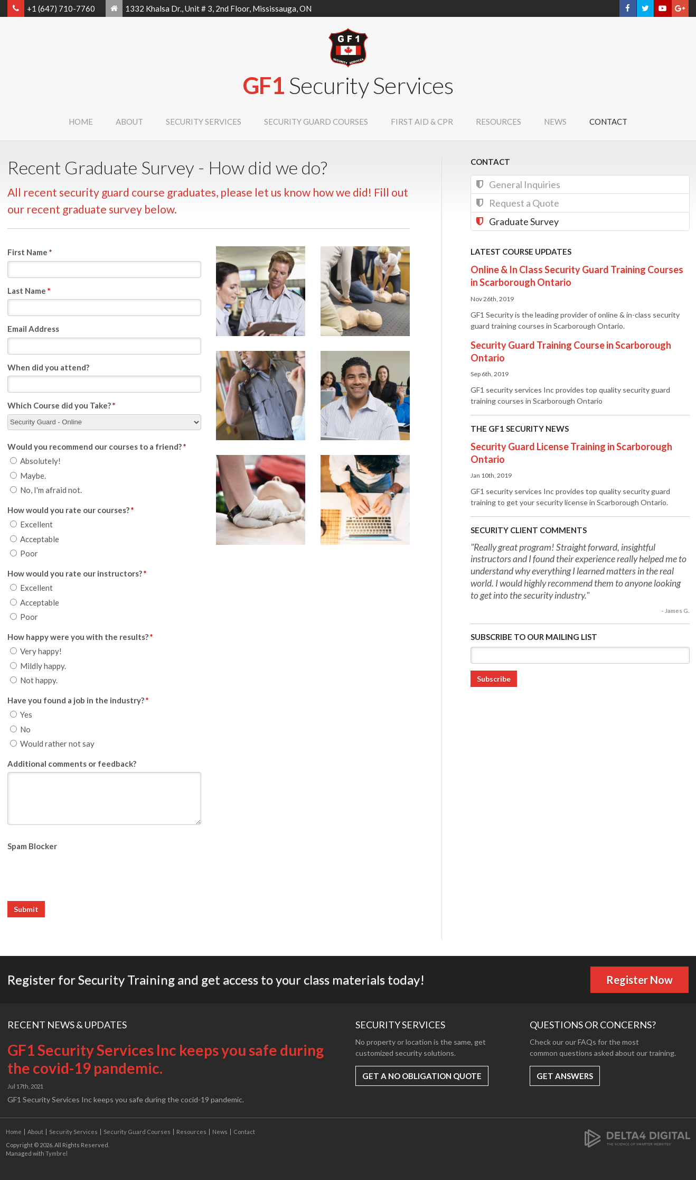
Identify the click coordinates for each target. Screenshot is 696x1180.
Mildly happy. (38, 666)
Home (81, 121)
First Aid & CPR (422, 121)
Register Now (639, 979)
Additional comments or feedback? (71, 763)
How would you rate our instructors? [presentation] (77, 573)
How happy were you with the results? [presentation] (80, 637)
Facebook (627, 8)
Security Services (203, 121)
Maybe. (28, 475)
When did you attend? (48, 367)
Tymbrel (56, 1153)
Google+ (680, 8)
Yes (21, 714)
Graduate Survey (524, 221)
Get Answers (565, 1076)
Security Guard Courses (316, 121)
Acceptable (34, 539)
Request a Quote (524, 203)
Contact (608, 121)
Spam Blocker (32, 846)
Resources (498, 121)
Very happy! (36, 651)
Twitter (645, 8)
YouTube (662, 8)
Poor (24, 553)
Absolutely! (35, 461)
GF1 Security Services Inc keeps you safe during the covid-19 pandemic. (165, 1059)
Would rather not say (52, 743)
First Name (29, 252)
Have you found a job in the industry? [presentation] (78, 700)
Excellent (31, 524)
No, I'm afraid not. (46, 490)
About (129, 121)
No (20, 729)
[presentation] (87, 875)
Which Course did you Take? (61, 405)
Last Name (29, 290)
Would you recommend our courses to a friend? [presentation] (96, 446)
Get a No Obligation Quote (422, 1076)
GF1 (348, 85)
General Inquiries (524, 184)
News (555, 121)
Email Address (33, 328)
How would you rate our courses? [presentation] (70, 510)
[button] (260, 290)
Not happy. (34, 680)
